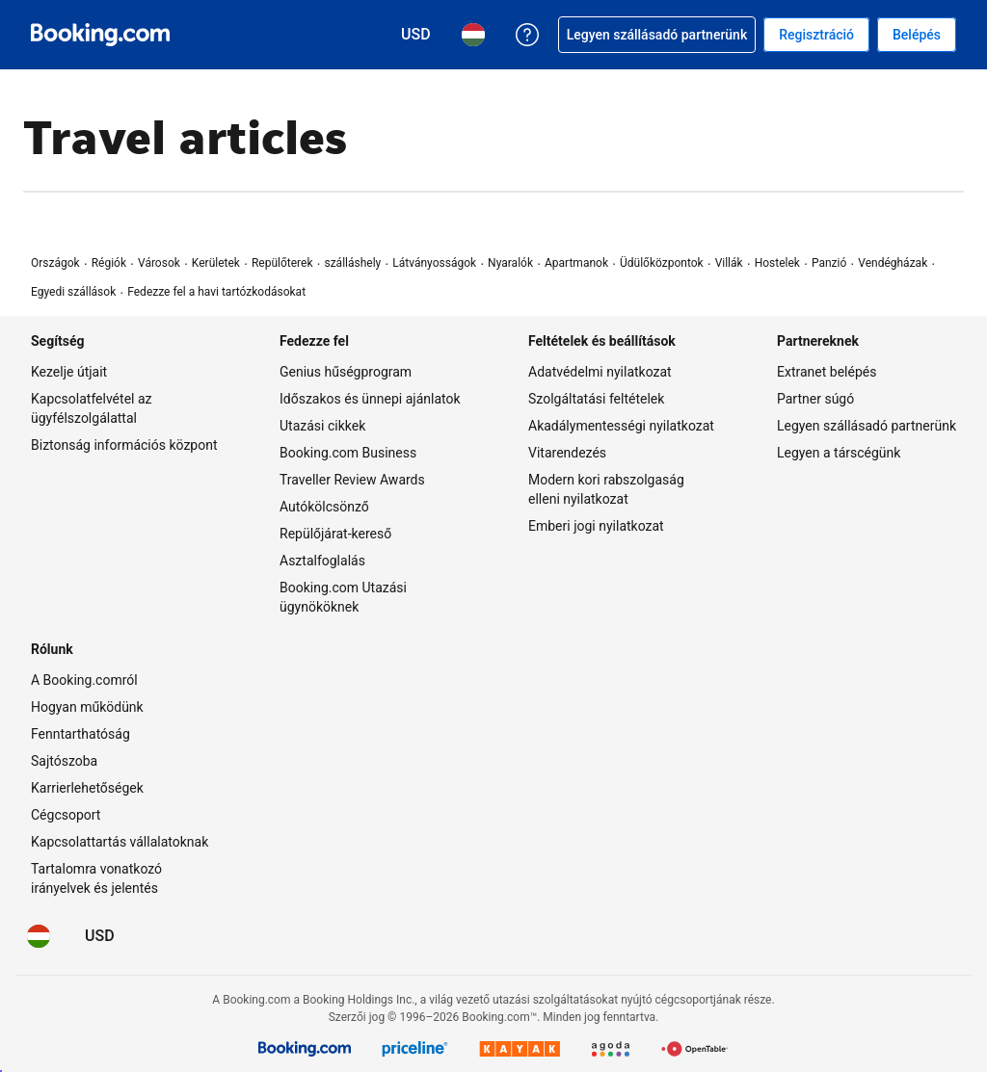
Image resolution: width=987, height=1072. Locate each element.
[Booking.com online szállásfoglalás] (100, 34)
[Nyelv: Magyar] (38, 936)
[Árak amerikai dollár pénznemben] (99, 936)
